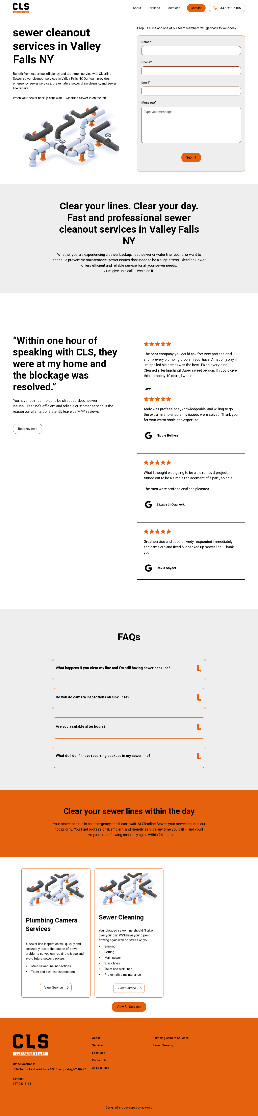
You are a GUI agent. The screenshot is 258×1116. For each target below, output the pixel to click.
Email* (145, 82)
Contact (196, 8)
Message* (148, 102)
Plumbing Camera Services (171, 1038)
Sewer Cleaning (163, 1045)
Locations (173, 8)
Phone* (146, 62)
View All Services (129, 1007)
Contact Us (99, 1060)
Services (154, 8)
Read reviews (27, 429)
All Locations (100, 1067)
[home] (21, 8)
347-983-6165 (22, 1083)
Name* (146, 42)
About (137, 8)
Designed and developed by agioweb (129, 1107)
